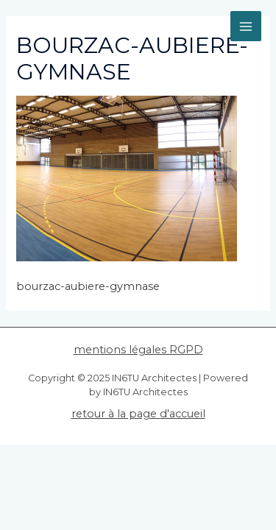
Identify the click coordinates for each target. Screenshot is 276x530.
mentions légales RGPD (138, 349)
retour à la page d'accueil (138, 413)
